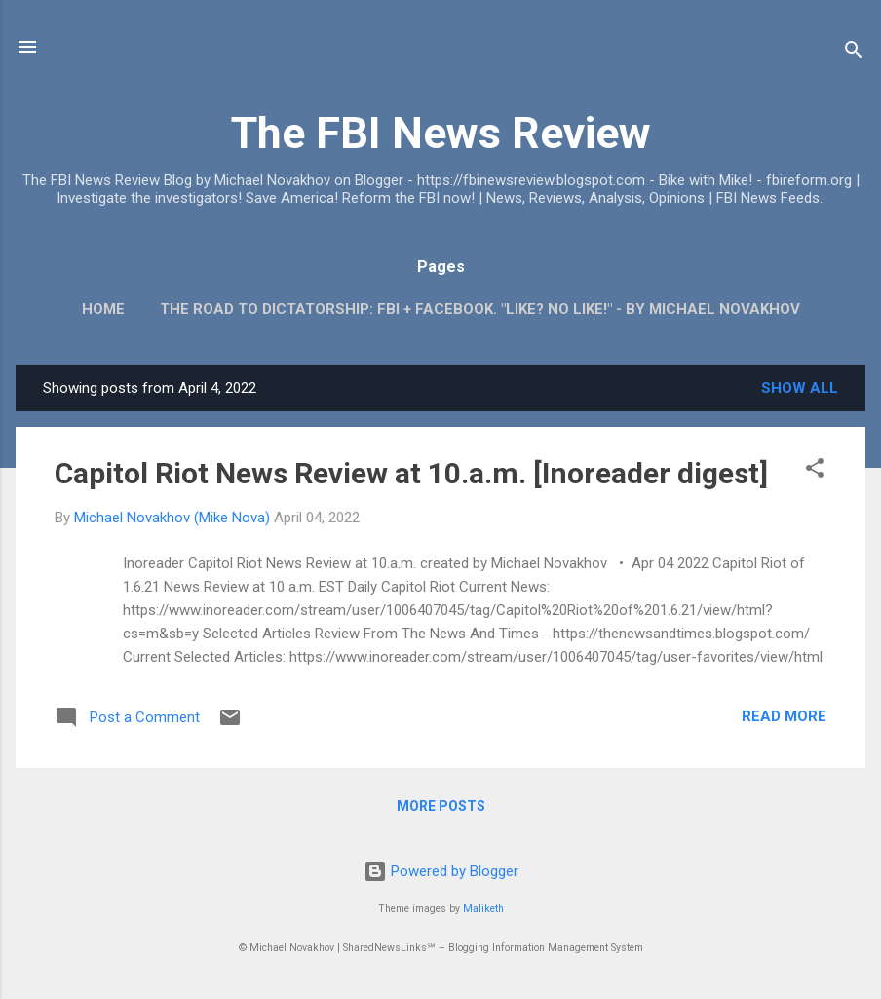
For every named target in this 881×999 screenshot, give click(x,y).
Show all (799, 388)
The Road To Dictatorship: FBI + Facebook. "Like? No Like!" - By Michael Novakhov (480, 309)
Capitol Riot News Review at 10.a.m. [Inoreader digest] (411, 473)
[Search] (853, 53)
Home (103, 309)
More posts (441, 806)
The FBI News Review (441, 133)
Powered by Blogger (441, 871)
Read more (784, 716)
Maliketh (483, 909)
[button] (814, 471)
